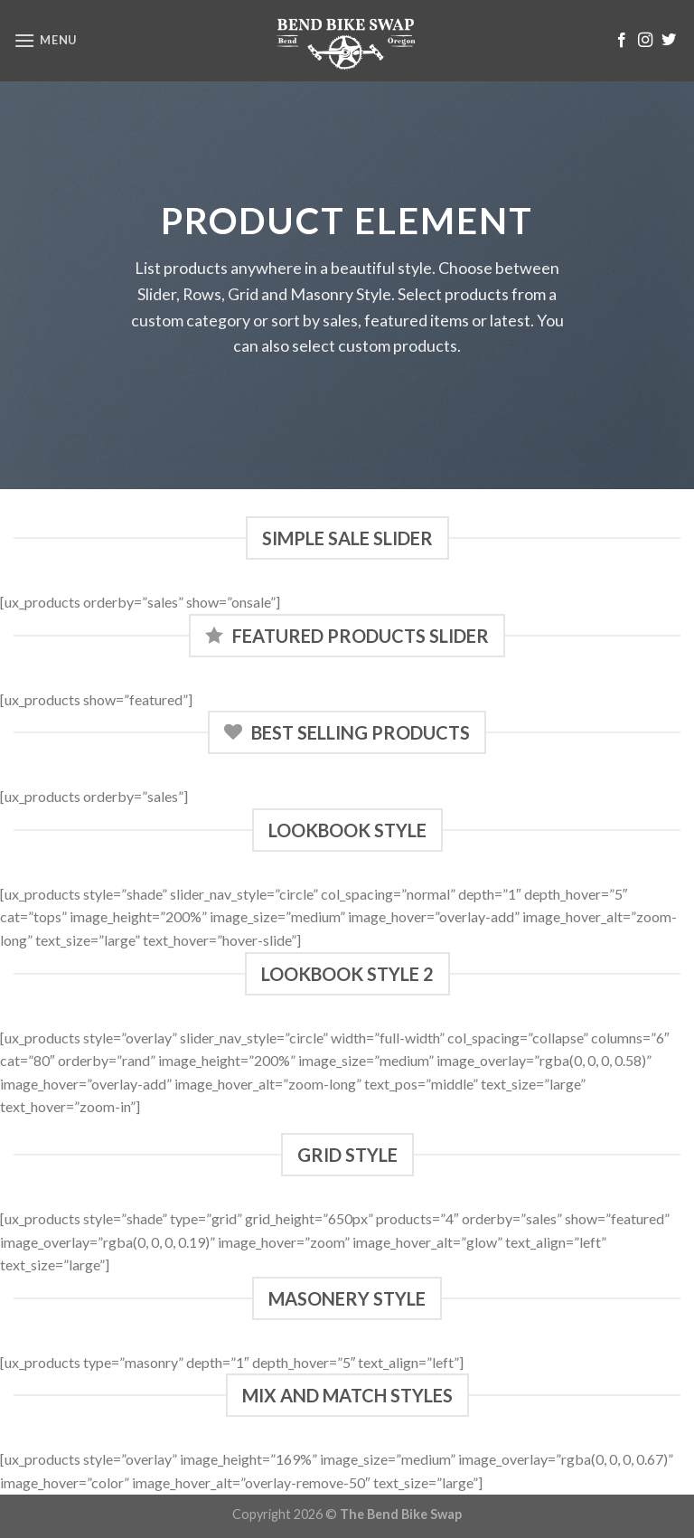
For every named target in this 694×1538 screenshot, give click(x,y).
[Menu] (45, 40)
